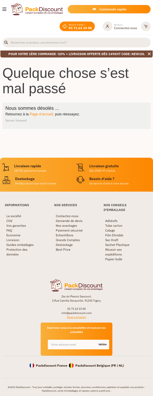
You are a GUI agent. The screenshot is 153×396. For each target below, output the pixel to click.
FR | (115, 365)
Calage (110, 230)
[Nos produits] (4, 9)
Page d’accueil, (42, 114)
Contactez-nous (67, 216)
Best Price (63, 249)
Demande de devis (69, 221)
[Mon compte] (120, 26)
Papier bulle (113, 259)
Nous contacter (76, 317)
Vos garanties (16, 226)
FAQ (9, 230)
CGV (9, 221)
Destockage (64, 245)
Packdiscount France (51, 365)
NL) (121, 365)
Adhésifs (111, 221)
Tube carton (113, 226)
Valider (102, 344)
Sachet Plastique (117, 245)
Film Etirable (114, 235)
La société (13, 216)
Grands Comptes (68, 240)
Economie (13, 235)
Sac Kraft (111, 240)
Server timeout (16, 120)
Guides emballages (20, 245)
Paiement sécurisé (69, 230)
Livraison (12, 240)
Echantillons (64, 235)
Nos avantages (66, 226)
